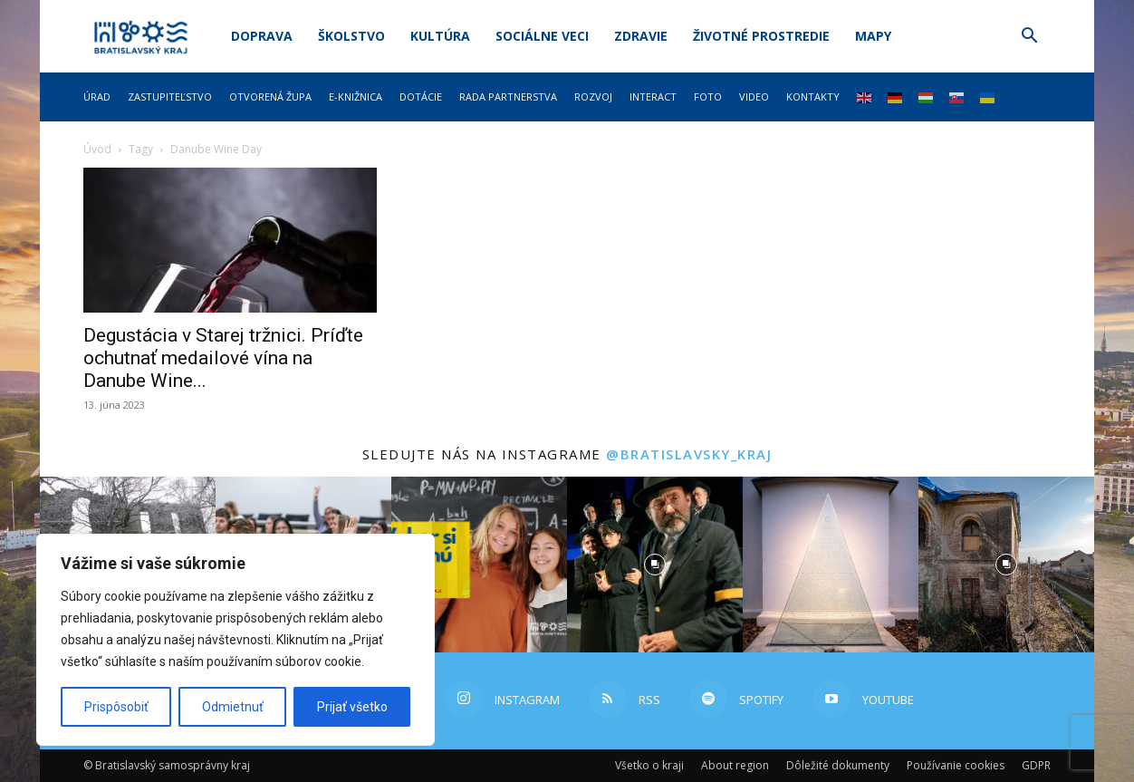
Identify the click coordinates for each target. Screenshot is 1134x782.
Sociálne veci (542, 35)
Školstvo (351, 35)
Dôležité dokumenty (837, 765)
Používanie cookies (955, 765)
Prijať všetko (352, 707)
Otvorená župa (270, 96)
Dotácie (420, 96)
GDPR (1036, 765)
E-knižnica (355, 96)
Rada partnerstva (508, 96)
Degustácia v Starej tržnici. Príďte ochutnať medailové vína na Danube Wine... (223, 357)
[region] (235, 640)
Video (754, 96)
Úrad (97, 96)
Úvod (97, 149)
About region (735, 765)
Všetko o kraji (649, 765)
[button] (1029, 37)
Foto (708, 96)
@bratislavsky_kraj (689, 454)
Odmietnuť (233, 707)
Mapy (873, 35)
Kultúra (440, 35)
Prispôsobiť (116, 707)
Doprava (262, 35)
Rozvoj (593, 96)
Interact (653, 96)
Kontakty (813, 96)
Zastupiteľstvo (170, 96)
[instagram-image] (479, 564)
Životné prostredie (761, 35)
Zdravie (641, 35)
